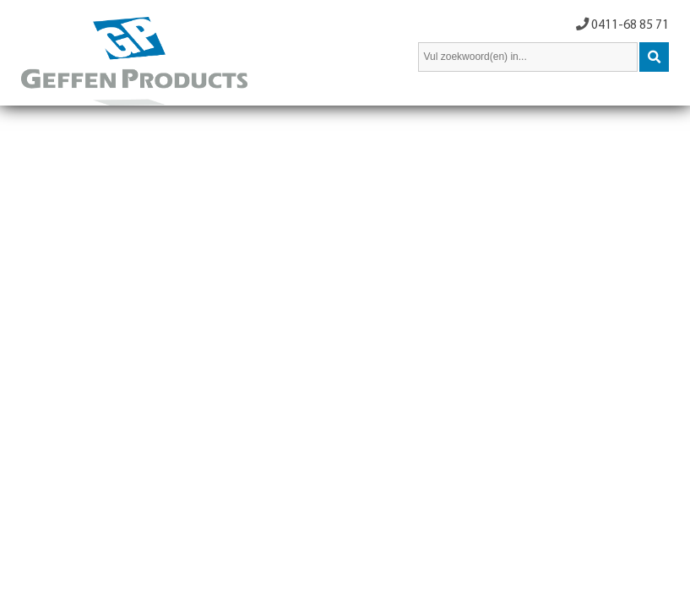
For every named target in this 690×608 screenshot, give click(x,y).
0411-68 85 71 (630, 25)
